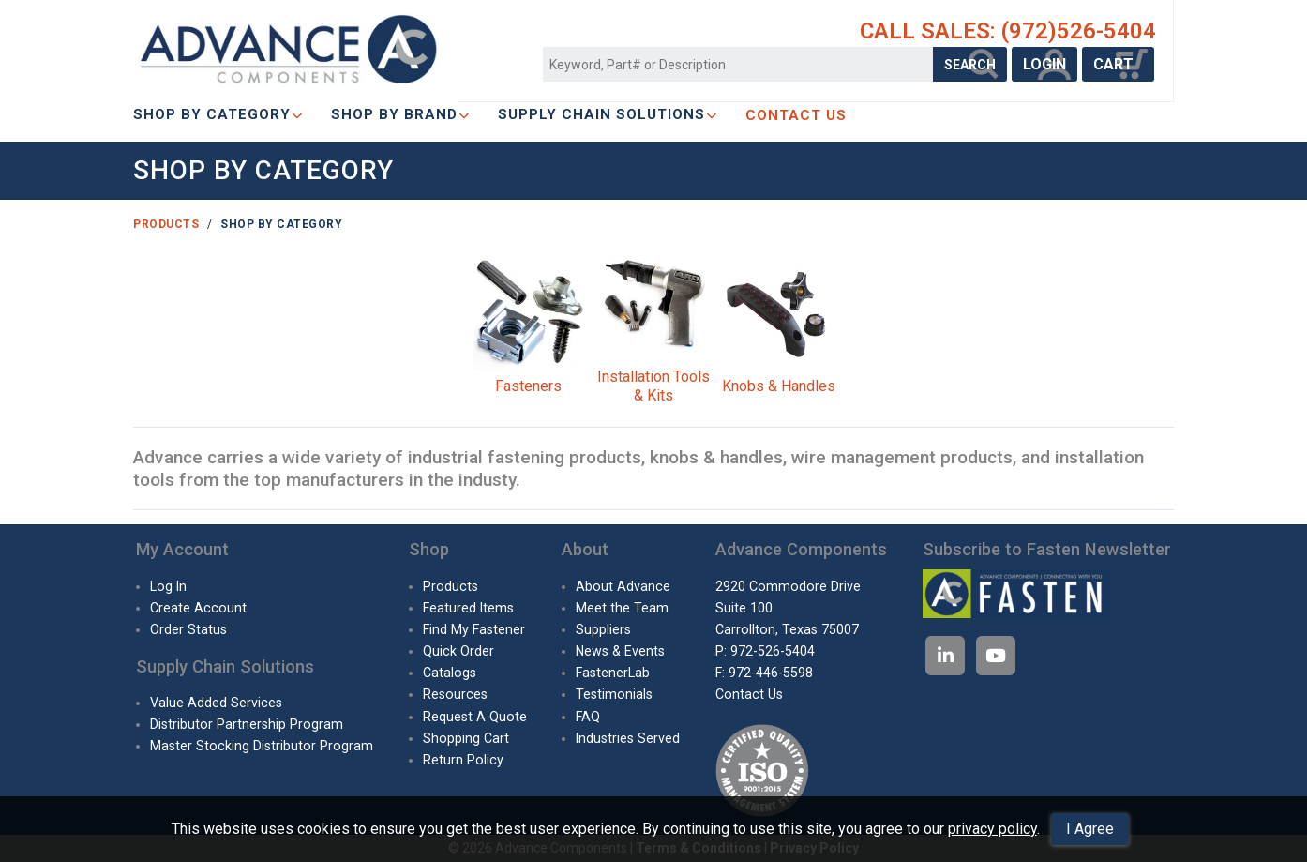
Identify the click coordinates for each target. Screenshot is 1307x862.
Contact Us (749, 694)
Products (166, 224)
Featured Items (468, 607)
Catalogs (449, 672)
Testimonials (614, 694)
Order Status (188, 629)
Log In (168, 586)
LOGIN (1044, 64)
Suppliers (603, 629)
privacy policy (992, 829)
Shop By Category (218, 114)
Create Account (198, 607)
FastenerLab (613, 672)
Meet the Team (622, 607)
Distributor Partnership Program (246, 724)
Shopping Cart (466, 738)
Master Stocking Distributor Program (261, 745)
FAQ (588, 716)
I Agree (1090, 829)
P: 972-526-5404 (765, 650)
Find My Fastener (474, 629)
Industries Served (628, 738)
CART (1118, 64)
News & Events (620, 650)
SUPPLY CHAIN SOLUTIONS (607, 114)
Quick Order (458, 650)
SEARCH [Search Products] (970, 64)
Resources (455, 694)
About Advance (623, 586)
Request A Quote (475, 716)
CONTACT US (796, 115)
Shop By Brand (400, 114)
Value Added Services (216, 702)
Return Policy (463, 759)
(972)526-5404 (1078, 31)
